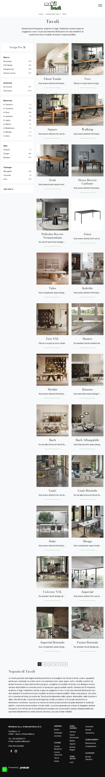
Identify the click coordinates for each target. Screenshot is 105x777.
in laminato (8, 116)
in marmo (7, 124)
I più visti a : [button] (8, 189)
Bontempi (7, 61)
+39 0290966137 (18, 739)
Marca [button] (6, 57)
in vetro (6, 136)
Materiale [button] (7, 100)
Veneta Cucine (9, 73)
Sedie (56, 761)
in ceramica (8, 108)
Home (41, 14)
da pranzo (7, 91)
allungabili (7, 171)
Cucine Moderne (58, 747)
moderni (6, 158)
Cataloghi (58, 733)
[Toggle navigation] (100, 5)
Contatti (57, 736)
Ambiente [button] (7, 83)
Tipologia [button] (7, 167)
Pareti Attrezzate (74, 736)
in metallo (7, 132)
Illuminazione (90, 743)
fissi (5, 179)
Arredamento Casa (52, 14)
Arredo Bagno (72, 748)
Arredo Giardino (88, 758)
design (6, 154)
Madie (72, 741)
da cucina (7, 87)
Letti (71, 762)
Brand (56, 730)
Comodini (89, 727)
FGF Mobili (7, 65)
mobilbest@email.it (22, 741)
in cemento (8, 105)
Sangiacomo (8, 69)
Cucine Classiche (58, 753)
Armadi (88, 730)
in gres (6, 112)
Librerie (73, 732)
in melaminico (9, 128)
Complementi (90, 746)
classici (6, 150)
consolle (7, 175)
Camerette (89, 733)
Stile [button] (5, 146)
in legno (6, 120)
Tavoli (64, 14)
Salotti (72, 744)
